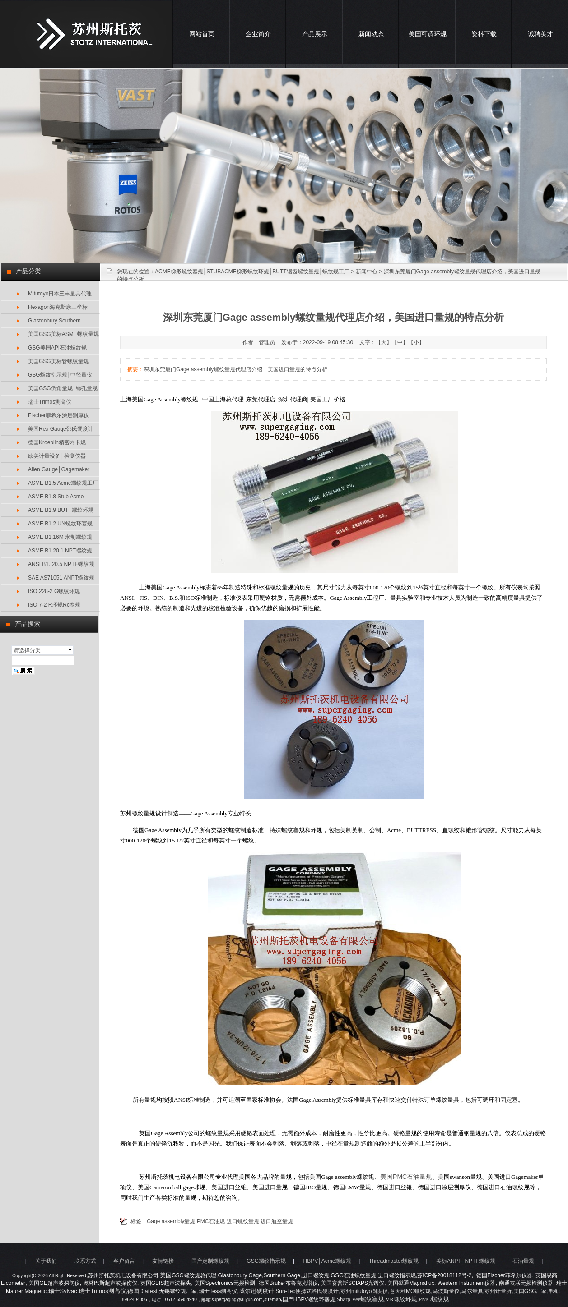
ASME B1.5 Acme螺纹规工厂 (63, 483)
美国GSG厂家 (530, 1291)
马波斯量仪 (446, 1291)
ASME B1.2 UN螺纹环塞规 (60, 523)
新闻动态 (371, 33)
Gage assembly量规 (171, 1221)
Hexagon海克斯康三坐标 (58, 307)
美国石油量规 (406, 1176)
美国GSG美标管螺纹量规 (58, 361)
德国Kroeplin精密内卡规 (57, 442)
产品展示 (314, 33)
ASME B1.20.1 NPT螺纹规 (60, 551)
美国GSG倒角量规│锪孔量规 (63, 388)
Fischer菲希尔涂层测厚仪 (58, 415)
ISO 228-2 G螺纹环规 (54, 591)
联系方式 (85, 1261)
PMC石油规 (211, 1221)
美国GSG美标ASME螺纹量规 (63, 334)
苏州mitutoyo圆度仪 (364, 1291)
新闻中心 (366, 271)
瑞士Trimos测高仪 (49, 402)
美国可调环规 (428, 33)
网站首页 (201, 33)
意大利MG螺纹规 (410, 1291)
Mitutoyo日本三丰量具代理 (60, 293)
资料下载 (484, 33)
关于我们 (46, 1261)
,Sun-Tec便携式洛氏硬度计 (306, 1291)
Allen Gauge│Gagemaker (58, 469)
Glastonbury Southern (54, 321)
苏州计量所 (498, 1291)
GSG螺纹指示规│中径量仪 (60, 375)
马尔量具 (472, 1291)
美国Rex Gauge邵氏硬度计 (60, 429)
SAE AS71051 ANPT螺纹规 (61, 578)
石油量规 (523, 1261)
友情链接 (163, 1261)
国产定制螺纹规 (210, 1261)
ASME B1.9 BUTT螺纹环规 (60, 510)
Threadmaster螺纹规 (394, 1261)
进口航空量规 (277, 1221)
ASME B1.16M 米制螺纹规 (60, 537)
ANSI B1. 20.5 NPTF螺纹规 (61, 564)
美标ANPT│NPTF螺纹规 (465, 1261)
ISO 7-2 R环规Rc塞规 (54, 605)
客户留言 (124, 1261)
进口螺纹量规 (243, 1221)
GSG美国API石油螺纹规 (57, 348)
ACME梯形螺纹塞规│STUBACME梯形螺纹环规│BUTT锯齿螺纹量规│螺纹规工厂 (252, 271)
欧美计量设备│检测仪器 (57, 456)
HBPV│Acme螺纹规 (327, 1261)
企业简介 (258, 33)
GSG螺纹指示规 (266, 1261)
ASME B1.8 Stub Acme (56, 496)
